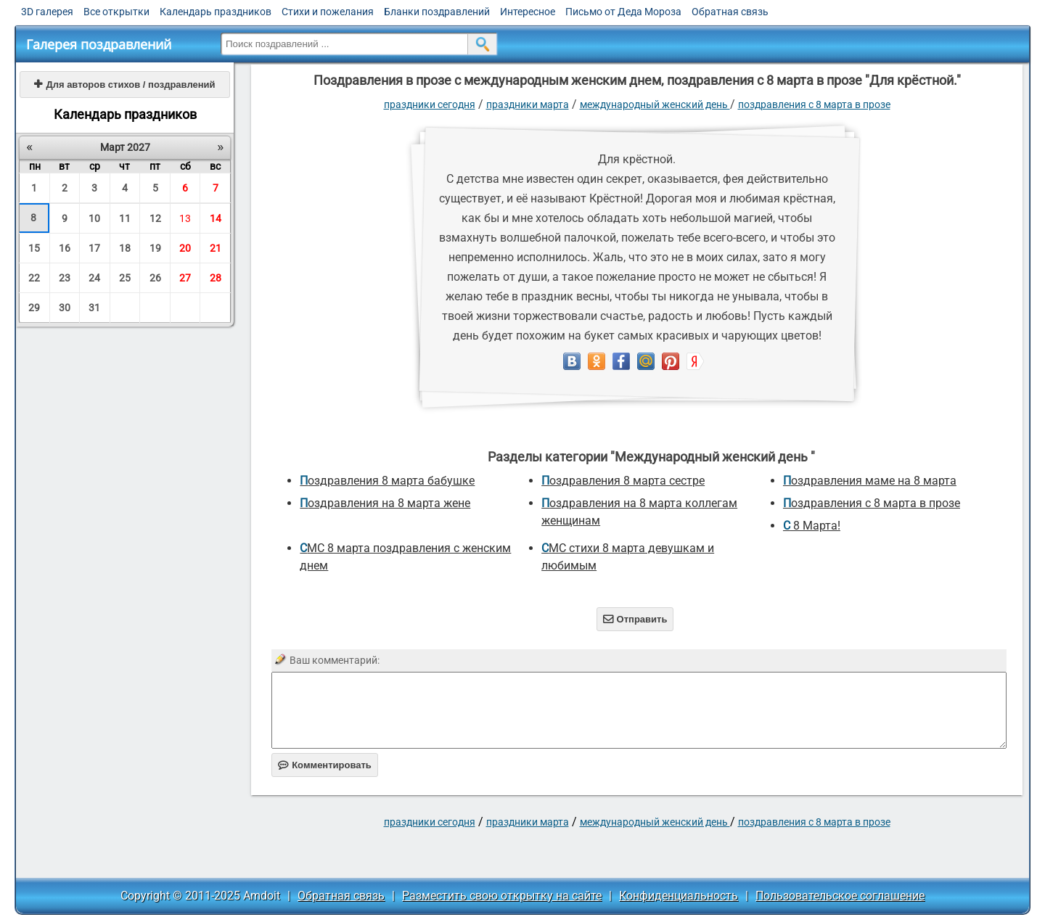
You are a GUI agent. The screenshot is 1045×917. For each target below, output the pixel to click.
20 (185, 248)
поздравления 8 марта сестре (623, 481)
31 (94, 307)
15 (34, 248)
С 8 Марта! (811, 525)
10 (94, 218)
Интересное (527, 11)
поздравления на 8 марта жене (385, 503)
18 (125, 248)
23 (64, 278)
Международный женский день (655, 104)
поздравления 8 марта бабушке (387, 481)
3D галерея (47, 11)
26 (155, 278)
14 (215, 218)
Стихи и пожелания (328, 11)
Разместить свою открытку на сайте (502, 895)
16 (64, 248)
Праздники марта (527, 104)
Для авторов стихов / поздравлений (124, 84)
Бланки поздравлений (437, 11)
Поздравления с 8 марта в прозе (814, 104)
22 (34, 278)
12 (155, 218)
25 (125, 278)
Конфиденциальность (678, 895)
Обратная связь (730, 11)
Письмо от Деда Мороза (623, 11)
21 (215, 248)
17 (94, 248)
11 (125, 218)
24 (94, 278)
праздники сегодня (429, 104)
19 (155, 248)
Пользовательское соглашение (840, 895)
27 (185, 278)
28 (215, 278)
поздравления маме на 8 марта (869, 481)
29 (34, 307)
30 (64, 307)
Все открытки (116, 11)
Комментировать (325, 765)
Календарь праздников (215, 11)
